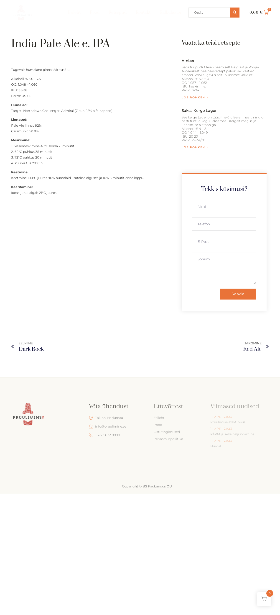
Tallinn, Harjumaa (106, 418)
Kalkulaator (171, 12)
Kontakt (143, 12)
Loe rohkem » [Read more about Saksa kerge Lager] (195, 147)
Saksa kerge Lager (199, 110)
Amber (188, 61)
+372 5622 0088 (104, 435)
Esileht (73, 12)
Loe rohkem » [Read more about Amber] (195, 97)
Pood (94, 12)
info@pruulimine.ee (107, 426)
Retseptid (117, 12)
